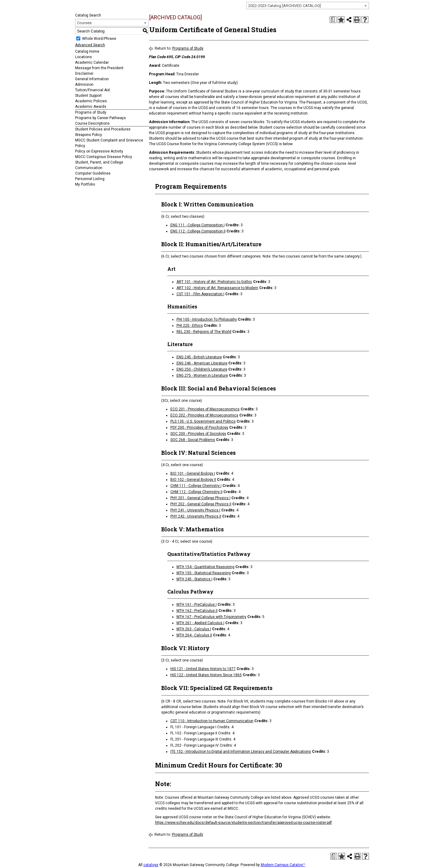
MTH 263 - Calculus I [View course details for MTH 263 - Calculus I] (193, 629)
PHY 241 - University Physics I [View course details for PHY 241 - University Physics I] (195, 510)
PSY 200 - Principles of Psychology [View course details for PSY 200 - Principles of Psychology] (199, 427)
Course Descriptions (92, 123)
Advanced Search (90, 45)
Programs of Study (90, 112)
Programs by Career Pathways (100, 118)
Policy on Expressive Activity (99, 151)
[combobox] (307, 5)
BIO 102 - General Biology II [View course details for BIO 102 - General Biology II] (193, 479)
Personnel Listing (89, 179)
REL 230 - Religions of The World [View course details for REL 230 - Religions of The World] (203, 332)
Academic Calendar (92, 62)
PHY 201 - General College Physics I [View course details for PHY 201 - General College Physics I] (200, 498)
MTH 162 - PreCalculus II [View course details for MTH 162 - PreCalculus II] (197, 611)
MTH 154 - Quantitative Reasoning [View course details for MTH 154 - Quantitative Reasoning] (205, 567)
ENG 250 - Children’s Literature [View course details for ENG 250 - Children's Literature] (201, 369)
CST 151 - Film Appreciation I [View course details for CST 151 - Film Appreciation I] (200, 294)
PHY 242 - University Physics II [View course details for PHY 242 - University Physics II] (195, 516)
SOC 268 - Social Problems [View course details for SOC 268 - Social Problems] (192, 440)
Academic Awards (90, 106)
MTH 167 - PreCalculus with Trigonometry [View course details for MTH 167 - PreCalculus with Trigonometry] (211, 617)
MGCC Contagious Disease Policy (103, 157)
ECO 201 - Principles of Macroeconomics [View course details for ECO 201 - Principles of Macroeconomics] (205, 409)
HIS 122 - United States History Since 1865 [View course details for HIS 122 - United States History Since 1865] (206, 675)
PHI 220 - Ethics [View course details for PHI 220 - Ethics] (189, 325)
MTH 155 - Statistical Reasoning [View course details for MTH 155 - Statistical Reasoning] (203, 573)
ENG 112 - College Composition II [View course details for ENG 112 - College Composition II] (198, 231)
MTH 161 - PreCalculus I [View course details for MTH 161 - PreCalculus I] (196, 604)
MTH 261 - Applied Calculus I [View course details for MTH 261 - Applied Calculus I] (200, 623)
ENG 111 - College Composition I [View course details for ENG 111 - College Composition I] (197, 225)
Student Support (88, 95)
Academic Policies (91, 101)
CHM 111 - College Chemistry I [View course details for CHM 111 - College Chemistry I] (196, 486)
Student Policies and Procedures (103, 129)
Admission (84, 84)
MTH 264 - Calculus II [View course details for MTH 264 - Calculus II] (194, 635)
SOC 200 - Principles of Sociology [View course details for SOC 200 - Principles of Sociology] (198, 434)
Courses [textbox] (84, 23)
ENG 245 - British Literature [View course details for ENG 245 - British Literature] (199, 357)
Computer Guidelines (93, 173)
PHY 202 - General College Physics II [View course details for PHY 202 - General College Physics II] (200, 504)
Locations (83, 57)
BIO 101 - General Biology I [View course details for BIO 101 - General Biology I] (192, 473)
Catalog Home (87, 51)
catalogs (150, 865)
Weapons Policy (88, 135)
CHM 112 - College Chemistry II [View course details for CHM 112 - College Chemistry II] (196, 492)
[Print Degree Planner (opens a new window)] (333, 19)
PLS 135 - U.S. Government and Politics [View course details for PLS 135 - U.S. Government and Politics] (203, 421)
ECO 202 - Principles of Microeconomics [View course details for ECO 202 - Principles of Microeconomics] (204, 415)
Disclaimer (84, 73)
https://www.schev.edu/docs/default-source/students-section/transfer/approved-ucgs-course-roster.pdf (243, 822)
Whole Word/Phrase (99, 38)
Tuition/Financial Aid (92, 90)
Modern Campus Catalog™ (283, 865)
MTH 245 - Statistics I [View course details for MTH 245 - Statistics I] (194, 579)
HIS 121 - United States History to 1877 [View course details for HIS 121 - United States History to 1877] (203, 669)
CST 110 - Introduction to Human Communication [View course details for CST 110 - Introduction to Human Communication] (211, 721)
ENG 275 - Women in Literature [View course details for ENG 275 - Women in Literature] (202, 375)
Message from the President (99, 68)
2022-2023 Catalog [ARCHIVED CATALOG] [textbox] (284, 5)
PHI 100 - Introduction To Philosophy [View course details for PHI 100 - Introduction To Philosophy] (206, 319)
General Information (92, 79)
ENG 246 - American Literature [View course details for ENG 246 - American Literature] (201, 363)
